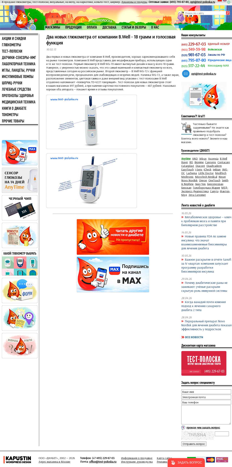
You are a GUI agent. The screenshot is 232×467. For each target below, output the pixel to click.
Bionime (199, 162)
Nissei (222, 176)
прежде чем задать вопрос (203, 427)
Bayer (184, 162)
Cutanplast (187, 166)
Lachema (191, 173)
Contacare (224, 162)
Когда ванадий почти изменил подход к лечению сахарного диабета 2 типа (203, 306)
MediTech (220, 173)
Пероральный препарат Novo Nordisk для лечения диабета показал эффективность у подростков (206, 325)
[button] (186, 462)
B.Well (223, 158)
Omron (203, 180)
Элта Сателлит (197, 195)
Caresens (210, 162)
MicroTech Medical (206, 176)
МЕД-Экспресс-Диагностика (204, 189)
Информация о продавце (136, 458)
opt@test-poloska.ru (202, 2)
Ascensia (213, 158)
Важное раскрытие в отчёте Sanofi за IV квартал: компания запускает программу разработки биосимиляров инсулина (206, 265)
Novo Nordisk (189, 180)
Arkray (203, 158)
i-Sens (198, 169)
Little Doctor (206, 173)
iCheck (207, 169)
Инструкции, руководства (137, 461)
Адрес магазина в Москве (54, 461)
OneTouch (214, 180)
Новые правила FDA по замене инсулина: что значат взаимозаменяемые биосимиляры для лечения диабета (204, 242)
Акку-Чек (200, 184)
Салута (214, 191)
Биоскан (186, 187)
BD (191, 162)
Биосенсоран (215, 184)
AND (195, 158)
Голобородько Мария (206, 187)
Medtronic (187, 176)
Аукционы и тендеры (134, 2)
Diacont (200, 166)
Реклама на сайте (167, 461)
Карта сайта (164, 458)
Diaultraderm (214, 166)
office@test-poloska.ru (102, 461)
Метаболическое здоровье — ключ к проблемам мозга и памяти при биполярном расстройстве (206, 221)
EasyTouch (187, 169)
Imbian (217, 169)
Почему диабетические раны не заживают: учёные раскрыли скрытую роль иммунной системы (204, 287)
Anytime (186, 158)
